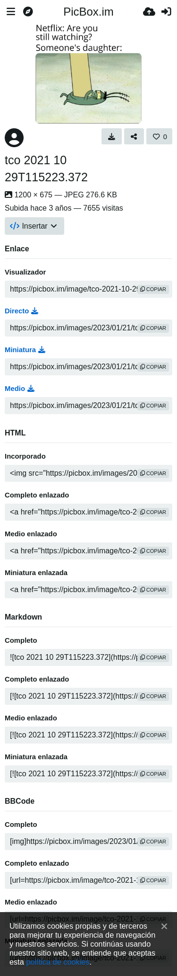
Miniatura (25, 350)
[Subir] (149, 12)
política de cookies (57, 962)
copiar (153, 289)
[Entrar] (166, 12)
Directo (21, 311)
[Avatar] (14, 137)
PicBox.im (88, 11)
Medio (19, 388)
